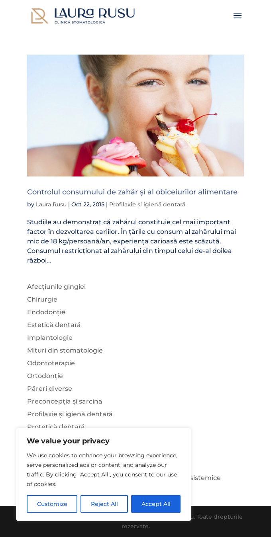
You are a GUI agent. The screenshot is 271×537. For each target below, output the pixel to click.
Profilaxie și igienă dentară (147, 204)
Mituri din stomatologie (65, 350)
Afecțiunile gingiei (56, 286)
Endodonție (46, 312)
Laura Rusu (51, 204)
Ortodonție (45, 376)
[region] (103, 474)
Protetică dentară (56, 427)
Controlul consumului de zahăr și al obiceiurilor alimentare (132, 192)
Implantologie (50, 337)
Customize (52, 504)
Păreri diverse (49, 388)
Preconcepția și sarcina (64, 401)
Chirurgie (42, 299)
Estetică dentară (54, 325)
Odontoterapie (51, 363)
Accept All (156, 504)
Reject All (104, 504)
